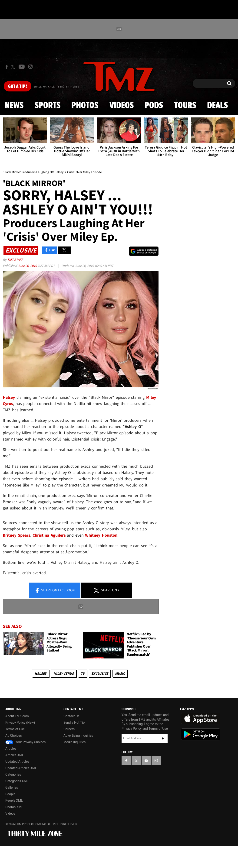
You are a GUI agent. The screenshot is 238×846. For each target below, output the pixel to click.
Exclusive (99, 673)
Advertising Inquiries (78, 735)
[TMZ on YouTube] (146, 760)
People (10, 794)
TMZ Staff (15, 259)
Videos (121, 105)
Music (120, 673)
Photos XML (14, 807)
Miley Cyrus (63, 673)
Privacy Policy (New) (20, 722)
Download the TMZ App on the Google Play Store (200, 734)
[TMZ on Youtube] (21, 66)
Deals (217, 105)
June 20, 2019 (27, 265)
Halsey (40, 673)
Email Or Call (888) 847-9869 (56, 86)
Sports (47, 105)
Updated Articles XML (21, 768)
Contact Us (71, 716)
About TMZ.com (17, 716)
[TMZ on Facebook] (6, 66)
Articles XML (14, 755)
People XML (14, 800)
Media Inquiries (74, 742)
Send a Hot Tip (74, 722)
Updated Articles (17, 761)
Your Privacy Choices (25, 742)
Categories (13, 774)
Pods (154, 105)
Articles (11, 748)
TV (82, 673)
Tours (185, 105)
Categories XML (16, 781)
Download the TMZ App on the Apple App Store (200, 718)
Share (54, 590)
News (14, 105)
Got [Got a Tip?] (17, 87)
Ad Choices (13, 735)
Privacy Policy (132, 728)
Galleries (11, 787)
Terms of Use (15, 729)
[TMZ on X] (13, 66)
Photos (84, 105)
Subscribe (163, 738)
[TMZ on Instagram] (30, 66)
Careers (69, 729)
